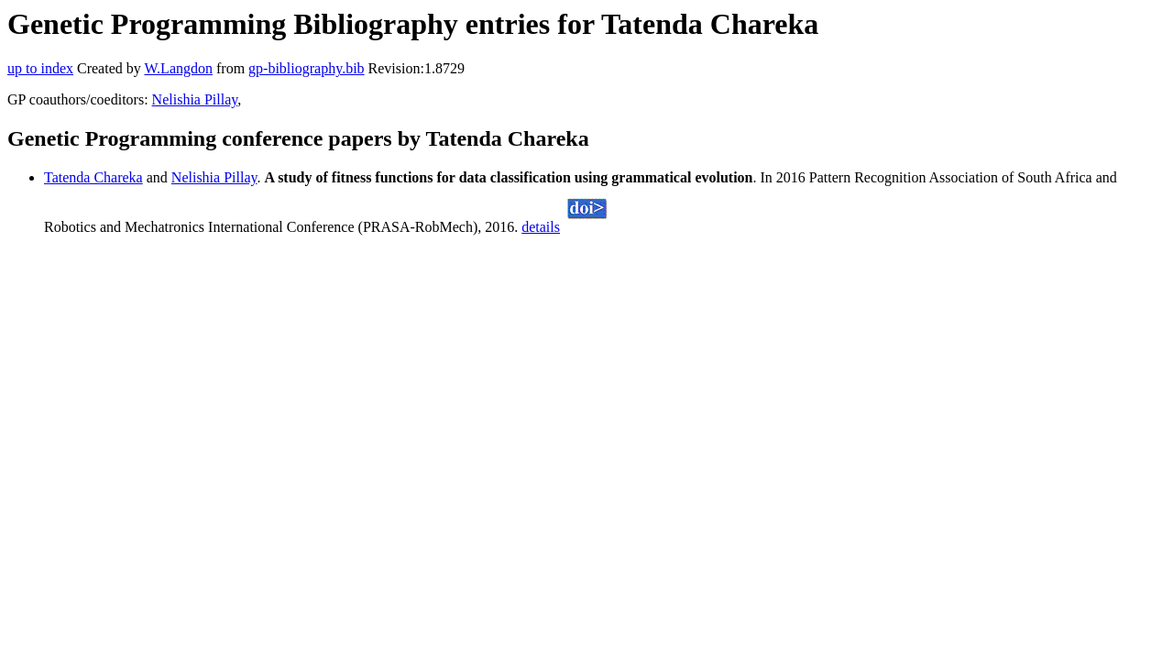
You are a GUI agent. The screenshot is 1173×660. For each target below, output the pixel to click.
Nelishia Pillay (195, 99)
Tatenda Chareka (93, 177)
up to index (40, 68)
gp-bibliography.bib (306, 68)
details (540, 227)
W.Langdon (178, 68)
